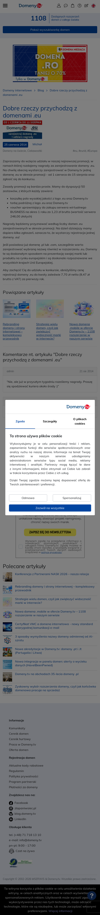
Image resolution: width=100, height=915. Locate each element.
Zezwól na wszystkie (50, 508)
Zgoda (20, 421)
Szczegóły (50, 421)
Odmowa (28, 498)
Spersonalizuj (72, 498)
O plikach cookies (80, 421)
